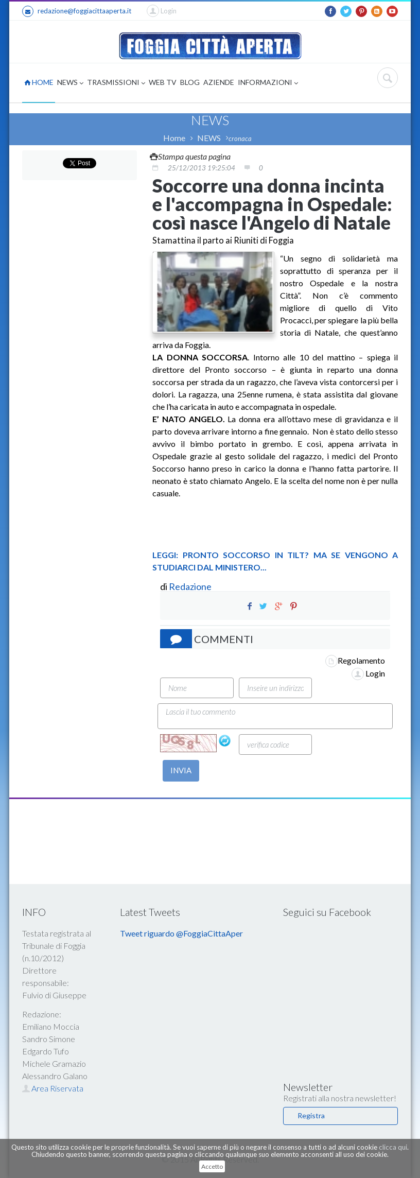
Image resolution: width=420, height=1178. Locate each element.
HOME (39, 82)
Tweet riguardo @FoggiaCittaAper (181, 933)
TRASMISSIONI (116, 83)
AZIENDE (218, 82)
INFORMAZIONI (268, 83)
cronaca (240, 138)
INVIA (180, 770)
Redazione (191, 586)
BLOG (190, 82)
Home (174, 138)
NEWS (70, 83)
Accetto (212, 1166)
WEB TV (163, 82)
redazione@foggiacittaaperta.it (76, 11)
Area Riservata (52, 1088)
